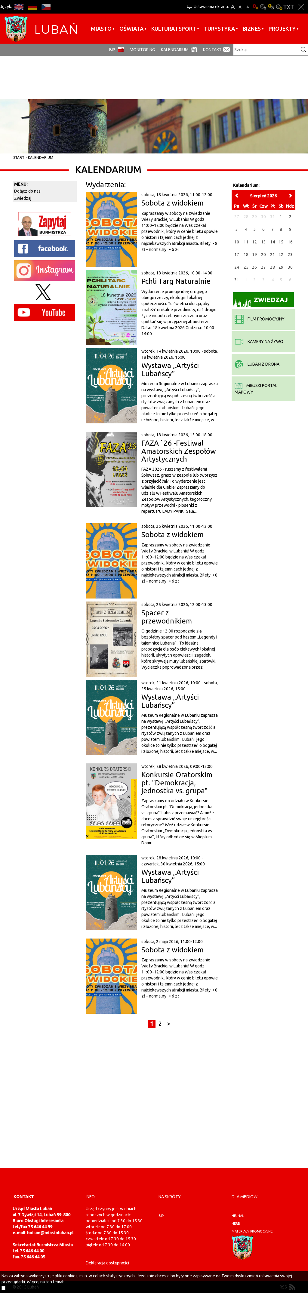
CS (46, 7)
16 (290, 242)
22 (281, 254)
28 (272, 267)
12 (254, 242)
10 (236, 242)
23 (290, 254)
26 (254, 267)
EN (19, 7)
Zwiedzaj (22, 198)
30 (290, 267)
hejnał (238, 1215)
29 (281, 267)
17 (236, 254)
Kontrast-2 (279, 7)
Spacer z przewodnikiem (166, 617)
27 (263, 267)
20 (263, 254)
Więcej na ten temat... (46, 1281)
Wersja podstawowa (255, 7)
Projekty (282, 29)
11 (246, 242)
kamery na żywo (259, 341)
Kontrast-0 (263, 7)
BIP (112, 49)
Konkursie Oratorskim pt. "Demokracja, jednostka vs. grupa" (176, 783)
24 (236, 267)
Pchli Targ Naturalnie (176, 281)
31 (236, 279)
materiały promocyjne (252, 1231)
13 (263, 242)
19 (254, 254)
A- (247, 7)
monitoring (142, 49)
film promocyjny (260, 319)
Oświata (131, 29)
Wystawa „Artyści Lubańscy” (170, 369)
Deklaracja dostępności (107, 1263)
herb (236, 1223)
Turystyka (219, 29)
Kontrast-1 (271, 7)
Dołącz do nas (27, 191)
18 (246, 254)
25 (246, 267)
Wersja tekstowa (288, 7)
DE (32, 7)
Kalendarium (175, 49)
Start (18, 157)
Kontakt (212, 49)
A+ (232, 7)
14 (272, 242)
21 (272, 254)
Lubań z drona (257, 364)
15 (281, 242)
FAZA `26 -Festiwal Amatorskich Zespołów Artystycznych (178, 451)
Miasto (101, 29)
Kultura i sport (173, 29)
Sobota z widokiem (172, 203)
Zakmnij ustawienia (301, 7)
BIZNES (252, 29)
